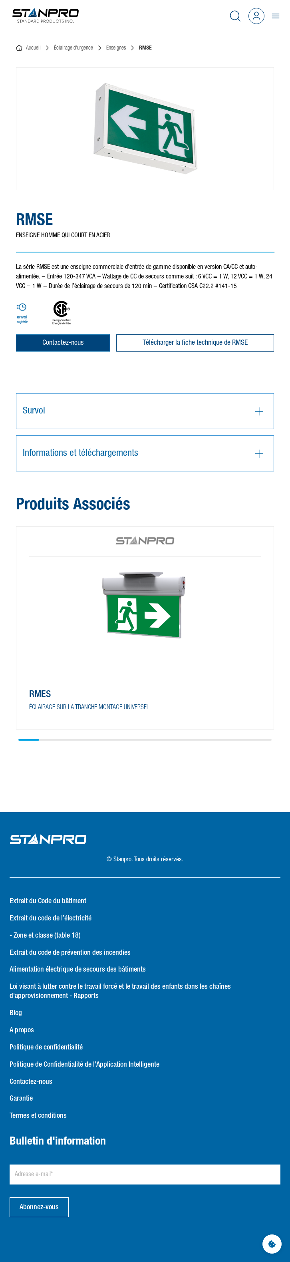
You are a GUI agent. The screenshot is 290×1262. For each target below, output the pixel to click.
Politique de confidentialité (46, 1047)
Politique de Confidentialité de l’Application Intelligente (84, 1064)
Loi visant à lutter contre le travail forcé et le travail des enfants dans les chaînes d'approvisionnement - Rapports (120, 991)
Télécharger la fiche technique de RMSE (195, 343)
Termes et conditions (38, 1116)
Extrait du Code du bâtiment (48, 901)
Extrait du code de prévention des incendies (70, 953)
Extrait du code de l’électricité (50, 918)
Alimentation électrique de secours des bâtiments (78, 969)
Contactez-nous (62, 343)
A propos (22, 1030)
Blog (16, 1013)
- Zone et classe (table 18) (45, 935)
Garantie (21, 1098)
